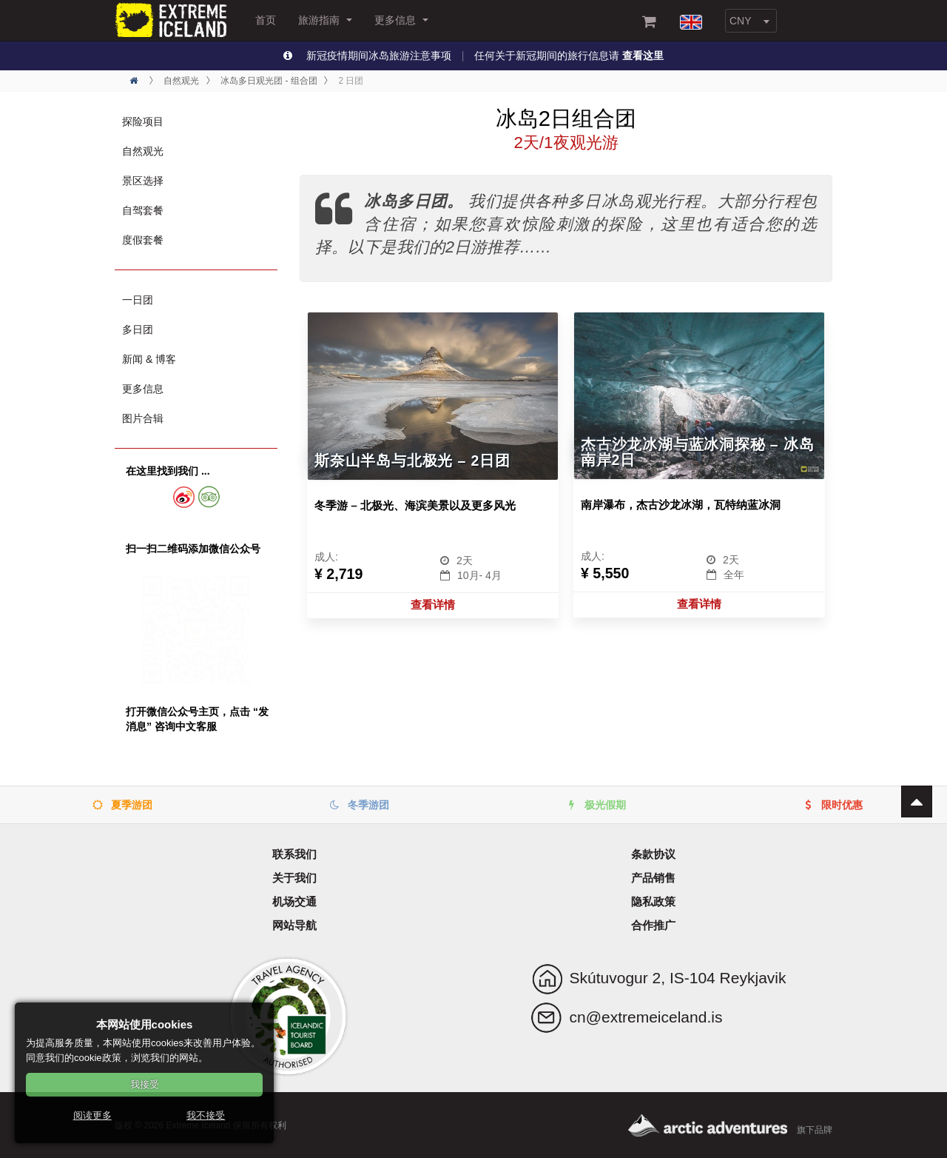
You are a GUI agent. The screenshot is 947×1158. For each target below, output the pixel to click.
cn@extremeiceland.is (646, 1016)
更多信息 (401, 20)
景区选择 (143, 181)
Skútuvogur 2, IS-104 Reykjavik (678, 977)
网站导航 (294, 925)
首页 (265, 20)
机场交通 (294, 901)
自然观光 (143, 151)
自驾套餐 (143, 210)
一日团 (137, 300)
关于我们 (294, 877)
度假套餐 (143, 240)
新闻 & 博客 (149, 359)
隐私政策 (653, 901)
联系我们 (294, 854)
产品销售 (653, 877)
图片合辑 (143, 418)
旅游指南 (325, 20)
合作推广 (653, 925)
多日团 (137, 329)
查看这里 (643, 55)
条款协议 (653, 854)
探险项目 (143, 121)
